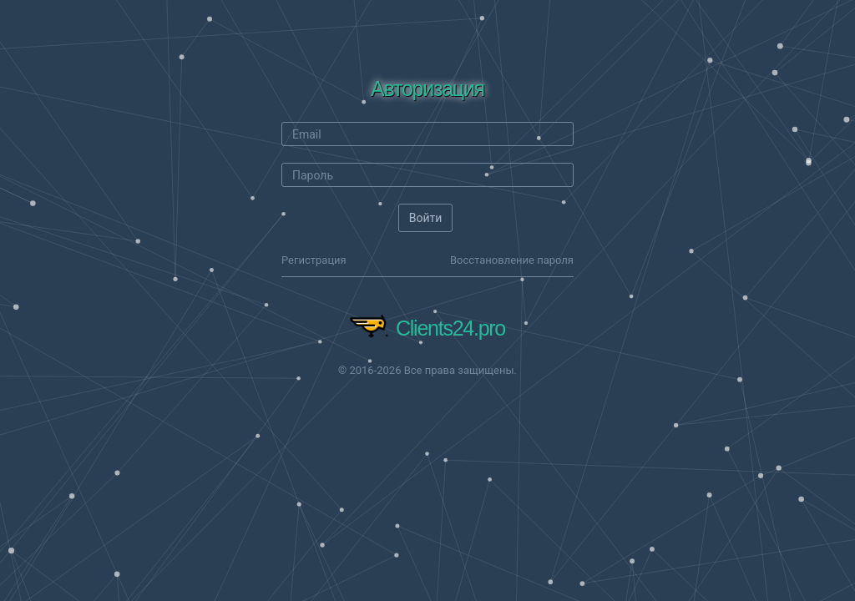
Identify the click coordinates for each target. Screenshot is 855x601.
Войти (426, 218)
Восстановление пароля (512, 260)
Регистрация (314, 260)
